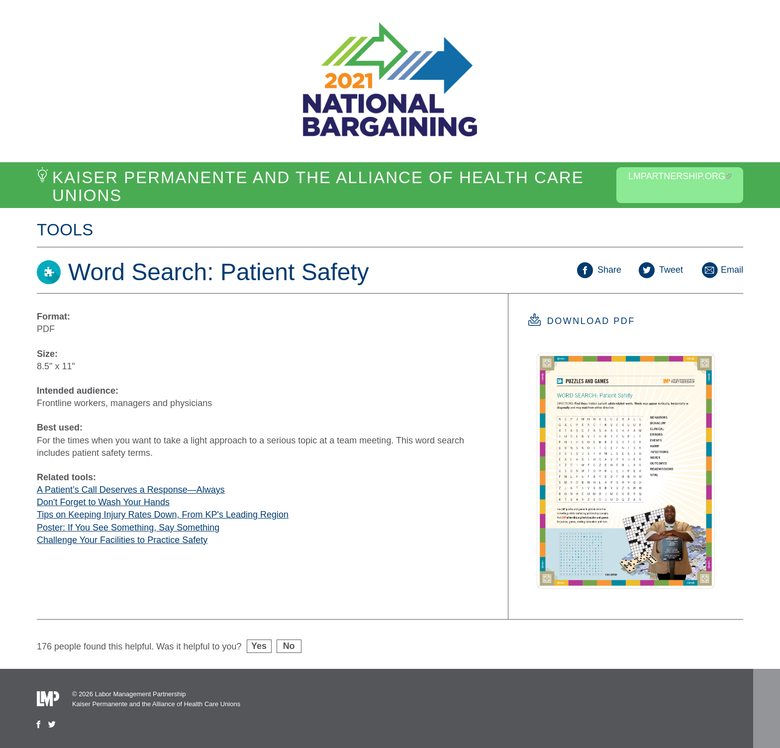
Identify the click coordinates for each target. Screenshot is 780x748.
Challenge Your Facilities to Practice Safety (122, 540)
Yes (259, 646)
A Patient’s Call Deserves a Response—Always (131, 490)
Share (599, 270)
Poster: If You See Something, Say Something (128, 528)
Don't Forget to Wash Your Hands (103, 502)
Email (721, 270)
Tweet (661, 270)
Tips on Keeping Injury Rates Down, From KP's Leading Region (163, 515)
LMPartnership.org (679, 176)
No (289, 646)
